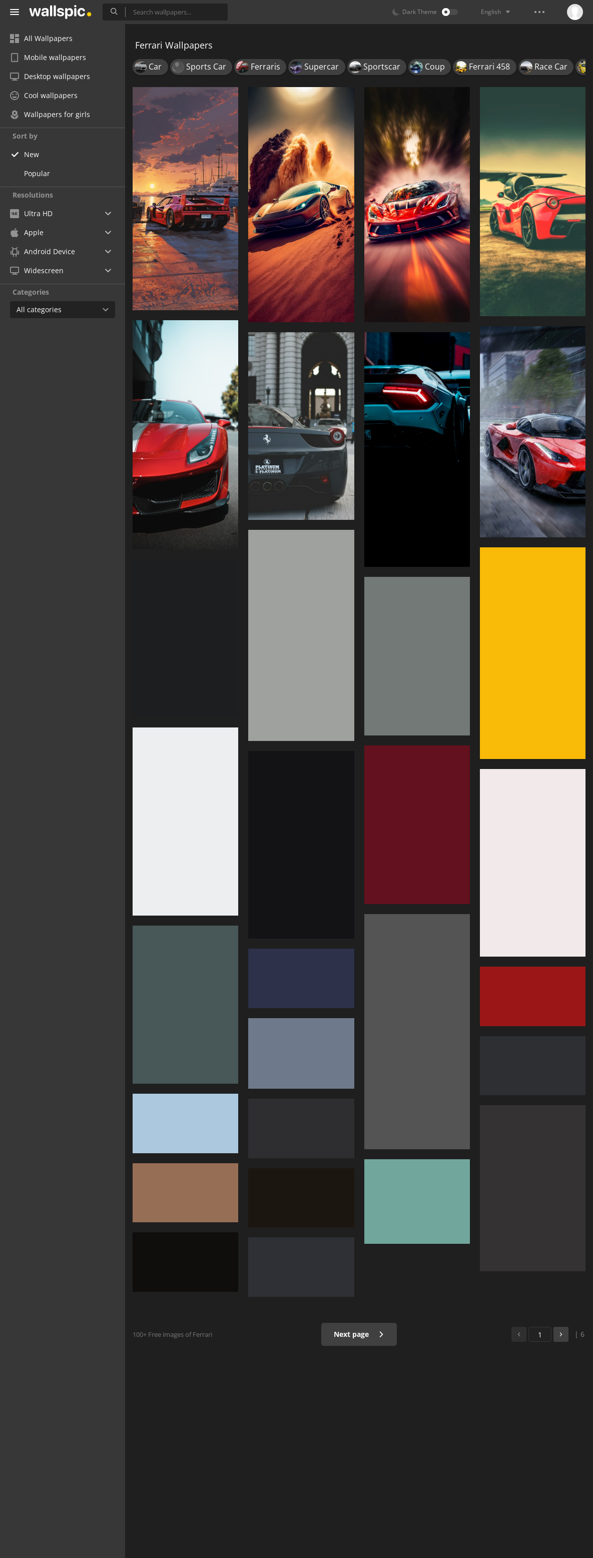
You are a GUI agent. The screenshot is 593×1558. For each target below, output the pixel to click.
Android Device (42, 252)
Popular (37, 173)
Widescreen (37, 270)
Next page (359, 1334)
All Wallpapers (41, 38)
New (31, 154)
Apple (27, 232)
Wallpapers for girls (50, 114)
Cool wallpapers (44, 95)
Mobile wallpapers (48, 57)
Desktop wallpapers (50, 76)
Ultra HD (31, 213)
